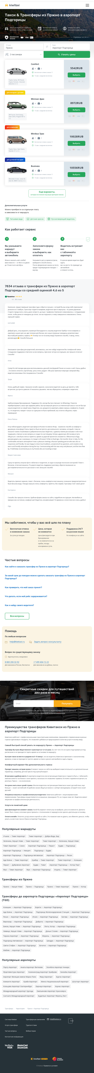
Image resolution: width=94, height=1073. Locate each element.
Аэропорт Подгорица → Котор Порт (65, 865)
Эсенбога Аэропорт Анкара (57, 967)
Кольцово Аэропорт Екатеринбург (17, 986)
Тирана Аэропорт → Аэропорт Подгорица (21, 936)
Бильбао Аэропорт (68, 972)
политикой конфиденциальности (53, 713)
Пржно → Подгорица (35, 886)
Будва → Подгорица (66, 846)
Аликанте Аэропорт (11, 981)
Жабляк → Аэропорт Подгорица (16, 950)
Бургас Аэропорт (63, 977)
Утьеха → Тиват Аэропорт (14, 836)
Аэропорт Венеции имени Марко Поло (19, 977)
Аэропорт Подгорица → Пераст (41, 846)
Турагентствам (31, 1025)
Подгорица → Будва (42, 850)
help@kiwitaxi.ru (17, 641)
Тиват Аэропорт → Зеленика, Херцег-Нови (61, 841)
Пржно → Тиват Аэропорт (58, 886)
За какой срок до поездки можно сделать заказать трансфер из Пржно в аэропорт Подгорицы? (45, 577)
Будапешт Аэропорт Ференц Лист (52, 996)
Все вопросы (17, 616)
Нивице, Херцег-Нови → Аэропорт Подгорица (22, 931)
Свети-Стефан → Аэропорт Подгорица (19, 945)
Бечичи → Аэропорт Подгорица (52, 945)
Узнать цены (67, 54)
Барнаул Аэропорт (43, 986)
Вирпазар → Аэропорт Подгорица (17, 921)
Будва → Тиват (39, 865)
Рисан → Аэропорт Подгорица (16, 917)
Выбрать (76, 75)
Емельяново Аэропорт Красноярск (51, 991)
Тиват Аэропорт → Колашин (70, 860)
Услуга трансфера (11, 1025)
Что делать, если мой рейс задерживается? (26, 596)
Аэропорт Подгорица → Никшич (17, 850)
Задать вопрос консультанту (47, 641)
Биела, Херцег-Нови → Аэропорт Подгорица (22, 926)
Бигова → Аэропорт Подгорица (75, 917)
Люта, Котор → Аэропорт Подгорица (59, 926)
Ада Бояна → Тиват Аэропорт (15, 860)
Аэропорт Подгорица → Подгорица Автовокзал (23, 855)
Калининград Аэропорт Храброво (42, 972)
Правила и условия (51, 1066)
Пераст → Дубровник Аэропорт (16, 865)
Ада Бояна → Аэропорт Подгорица (17, 912)
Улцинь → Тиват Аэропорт (65, 869)
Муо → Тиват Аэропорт (13, 869)
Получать (67, 703)
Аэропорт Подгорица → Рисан (59, 855)
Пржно (29, 1009)
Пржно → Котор (79, 886)
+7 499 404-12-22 (41, 662)
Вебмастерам (31, 1031)
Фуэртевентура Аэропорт (14, 972)
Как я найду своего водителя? (19, 605)
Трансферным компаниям (35, 1019)
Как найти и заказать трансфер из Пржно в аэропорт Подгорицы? (37, 566)
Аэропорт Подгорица (41, 1009)
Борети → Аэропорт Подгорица (48, 907)
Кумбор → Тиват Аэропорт (43, 860)
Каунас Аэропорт (62, 986)
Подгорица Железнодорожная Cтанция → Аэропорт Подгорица (63, 912)
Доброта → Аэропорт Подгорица (49, 921)
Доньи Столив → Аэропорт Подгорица (62, 931)
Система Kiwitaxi (11, 1019)
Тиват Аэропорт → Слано (14, 846)
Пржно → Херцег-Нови (12, 886)
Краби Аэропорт (30, 981)
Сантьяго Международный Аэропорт (18, 996)
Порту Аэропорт (10, 967)
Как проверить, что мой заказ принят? (23, 587)
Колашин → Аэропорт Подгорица (17, 907)
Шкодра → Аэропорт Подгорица (60, 941)
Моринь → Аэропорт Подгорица (56, 936)
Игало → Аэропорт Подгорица (45, 917)
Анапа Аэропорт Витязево (32, 967)
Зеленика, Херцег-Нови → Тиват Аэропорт (21, 841)
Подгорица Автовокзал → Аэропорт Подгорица (23, 941)
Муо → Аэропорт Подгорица (38, 869)
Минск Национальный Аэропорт (55, 981)
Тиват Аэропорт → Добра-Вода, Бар (44, 836)
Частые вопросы (11, 1031)
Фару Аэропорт (46, 977)
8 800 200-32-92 (12, 662)
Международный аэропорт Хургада (18, 991)
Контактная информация (14, 1037)
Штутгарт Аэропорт (80, 981)
